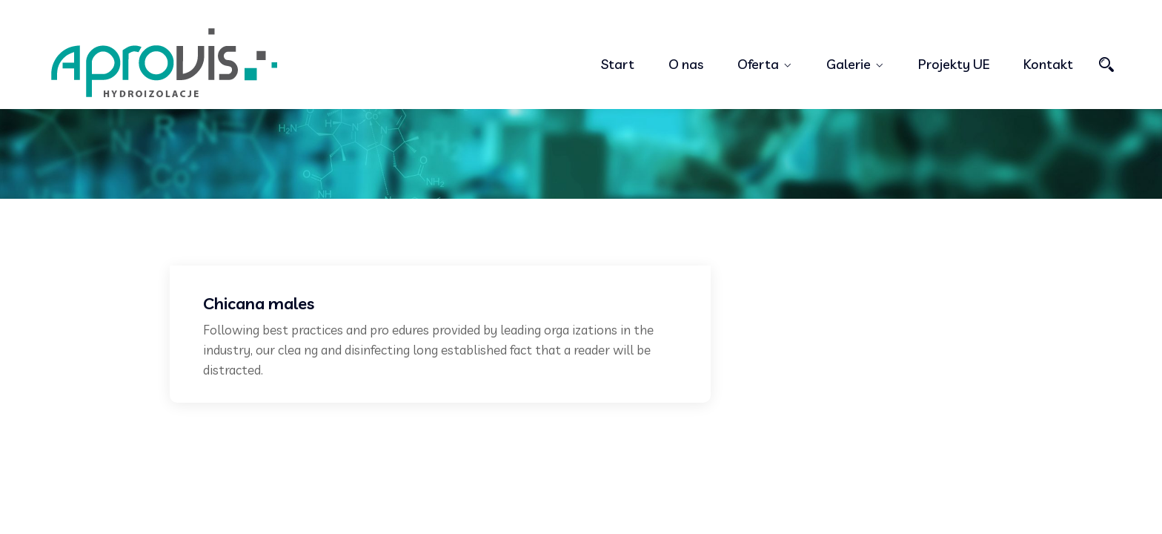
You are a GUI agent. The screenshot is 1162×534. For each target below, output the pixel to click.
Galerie (848, 64)
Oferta (758, 64)
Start (617, 64)
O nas (685, 64)
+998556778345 (505, 11)
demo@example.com (633, 11)
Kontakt (1048, 64)
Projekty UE (953, 64)
